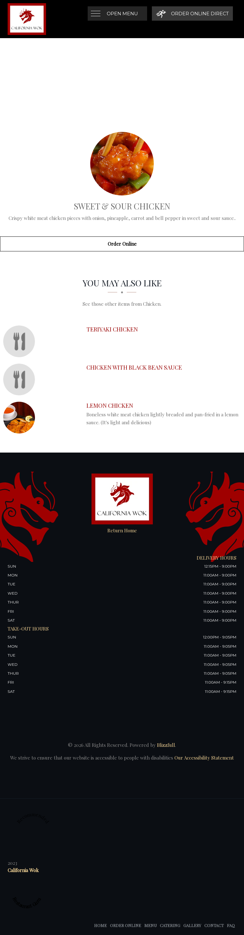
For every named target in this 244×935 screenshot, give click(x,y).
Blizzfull (166, 745)
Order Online (122, 244)
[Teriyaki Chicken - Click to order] (20, 341)
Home (100, 925)
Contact (214, 925)
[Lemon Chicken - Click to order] (20, 417)
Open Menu (122, 13)
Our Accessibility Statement (203, 757)
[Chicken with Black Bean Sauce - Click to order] (20, 379)
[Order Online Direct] (192, 13)
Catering (170, 925)
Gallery (192, 925)
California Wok (23, 870)
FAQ (231, 925)
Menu (150, 925)
